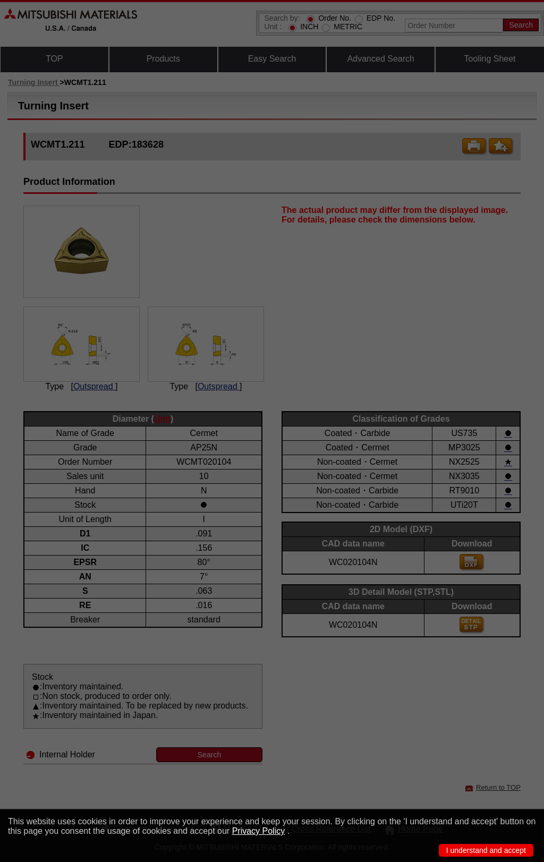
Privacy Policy (258, 830)
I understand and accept (486, 850)
